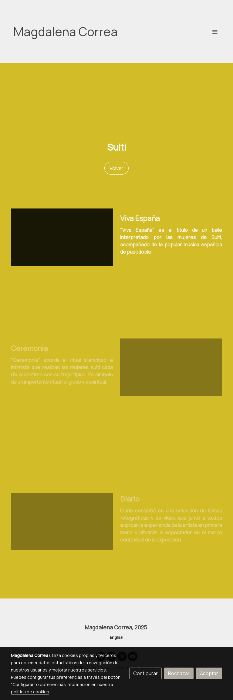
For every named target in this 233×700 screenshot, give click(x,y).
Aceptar (209, 673)
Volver (116, 168)
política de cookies (30, 692)
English (116, 637)
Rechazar (179, 673)
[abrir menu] (215, 31)
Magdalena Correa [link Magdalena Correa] (65, 31)
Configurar (145, 673)
